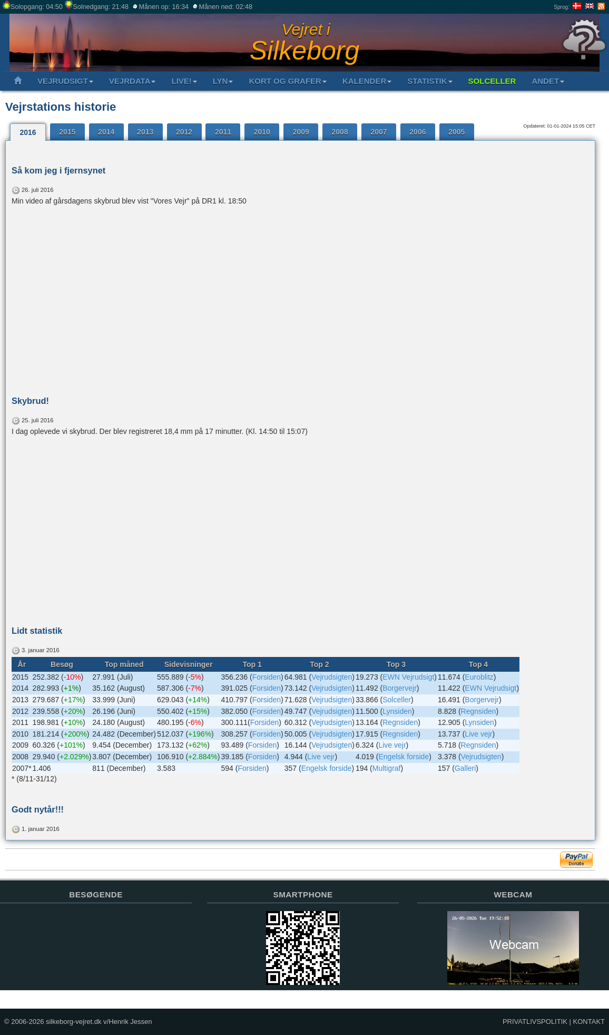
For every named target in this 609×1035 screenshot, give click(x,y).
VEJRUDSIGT (65, 80)
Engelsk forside (403, 756)
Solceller (396, 699)
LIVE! (184, 80)
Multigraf (386, 768)
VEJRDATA (132, 80)
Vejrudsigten (331, 677)
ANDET (548, 80)
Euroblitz (479, 677)
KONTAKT (589, 1022)
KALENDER (366, 80)
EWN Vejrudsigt (408, 677)
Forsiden (266, 677)
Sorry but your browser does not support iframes (95, 958)
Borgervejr (399, 688)
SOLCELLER (492, 80)
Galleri (465, 768)
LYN (223, 80)
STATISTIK (429, 80)
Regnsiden (478, 711)
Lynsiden (397, 711)
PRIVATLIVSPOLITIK (535, 1022)
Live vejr (478, 734)
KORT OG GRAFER (288, 80)
